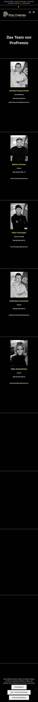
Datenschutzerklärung (19, 697)
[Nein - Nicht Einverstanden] (35, 689)
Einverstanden (19, 687)
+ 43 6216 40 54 (25, 3)
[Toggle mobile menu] (34, 12)
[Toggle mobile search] (30, 12)
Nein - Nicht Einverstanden (19, 692)
